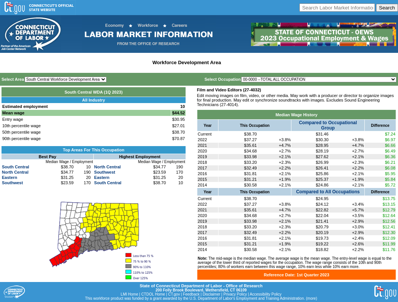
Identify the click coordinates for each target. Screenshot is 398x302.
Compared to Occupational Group (328, 125)
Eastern (9, 177)
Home (8, 62)
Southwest (12, 182)
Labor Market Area (127, 62)
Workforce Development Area (186, 62)
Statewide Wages (39, 62)
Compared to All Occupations (327, 191)
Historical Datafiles (246, 62)
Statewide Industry (82, 62)
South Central (15, 167)
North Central (15, 172)
